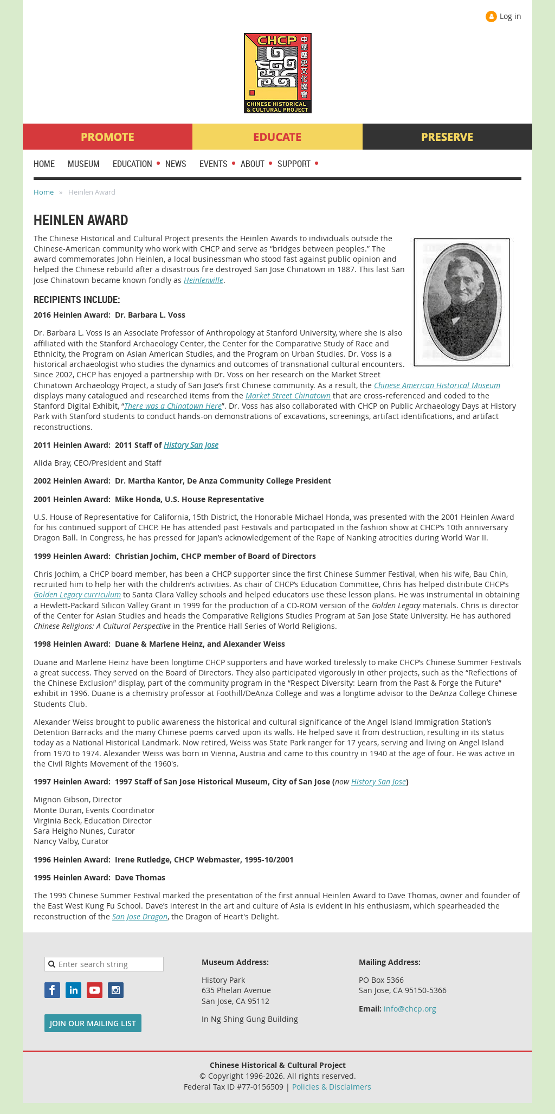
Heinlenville (203, 280)
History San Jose (191, 445)
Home (44, 192)
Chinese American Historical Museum (437, 385)
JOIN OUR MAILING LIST (93, 1023)
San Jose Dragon (139, 916)
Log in (510, 16)
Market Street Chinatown (288, 395)
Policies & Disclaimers (331, 1086)
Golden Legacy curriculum (77, 594)
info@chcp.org (410, 1008)
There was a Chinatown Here (173, 406)
